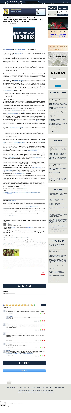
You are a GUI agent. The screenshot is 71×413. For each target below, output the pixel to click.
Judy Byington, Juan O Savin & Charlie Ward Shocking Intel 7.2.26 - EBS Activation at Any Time (57, 158)
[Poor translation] (4, 405)
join (8, 223)
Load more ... (24, 371)
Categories (65, 3)
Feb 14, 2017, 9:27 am (9, 313)
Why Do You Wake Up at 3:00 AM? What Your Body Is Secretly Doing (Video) (58, 124)
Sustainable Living (35, 3)
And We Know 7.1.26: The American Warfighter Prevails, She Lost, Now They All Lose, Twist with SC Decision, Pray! (57, 128)
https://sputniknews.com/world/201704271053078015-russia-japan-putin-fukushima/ (19, 353)
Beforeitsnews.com (12, 7)
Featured (9, 3)
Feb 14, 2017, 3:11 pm (9, 340)
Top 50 (51, 3)
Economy (13, 3)
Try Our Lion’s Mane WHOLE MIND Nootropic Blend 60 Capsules (16, 237)
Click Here (13, 227)
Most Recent (55, 3)
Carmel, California (34, 149)
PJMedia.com (38, 120)
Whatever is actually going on (9, 152)
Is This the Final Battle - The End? (55, 196)
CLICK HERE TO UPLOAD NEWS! (63, 14)
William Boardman (8, 49)
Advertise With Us (15, 387)
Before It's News (14, 1)
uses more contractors (36, 167)
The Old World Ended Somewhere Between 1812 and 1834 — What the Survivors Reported (57, 251)
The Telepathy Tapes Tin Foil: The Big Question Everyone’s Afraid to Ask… (56, 245)
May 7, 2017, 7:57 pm (9, 355)
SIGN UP (52, 76)
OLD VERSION (63, 8)
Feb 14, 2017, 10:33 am (9, 329)
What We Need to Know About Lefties (56, 275)
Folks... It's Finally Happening (54, 131)
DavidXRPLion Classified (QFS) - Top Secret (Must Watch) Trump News (57, 211)
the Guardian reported (16, 110)
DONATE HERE (52, 8)
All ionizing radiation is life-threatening (14, 88)
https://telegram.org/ (63, 58)
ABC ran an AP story (29, 117)
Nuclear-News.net (18, 53)
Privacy (29, 387)
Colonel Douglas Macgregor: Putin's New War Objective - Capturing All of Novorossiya (58, 154)
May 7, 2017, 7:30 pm (9, 347)
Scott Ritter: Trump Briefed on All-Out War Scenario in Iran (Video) (57, 200)
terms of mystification (18, 80)
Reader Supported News (19, 49)
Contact (25, 387)
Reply (36, 313)
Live (45, 3)
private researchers (12, 157)
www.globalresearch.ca (6, 208)
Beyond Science (22, 3)
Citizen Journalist (29, 227)
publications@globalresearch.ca (32, 206)
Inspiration (41, 3)
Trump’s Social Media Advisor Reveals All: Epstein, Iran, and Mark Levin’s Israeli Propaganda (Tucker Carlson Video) (57, 230)
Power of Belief (28, 3)
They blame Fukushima (32, 150)
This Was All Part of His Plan (54, 162)
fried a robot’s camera (15, 128)
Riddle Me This (52, 268)
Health (17, 3)
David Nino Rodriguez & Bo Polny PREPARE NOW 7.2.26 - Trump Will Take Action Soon (58, 145)
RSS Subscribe (55, 387)
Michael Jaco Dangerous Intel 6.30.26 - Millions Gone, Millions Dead (56, 204)
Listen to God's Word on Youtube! (58, 34)
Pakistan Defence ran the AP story (16, 127)
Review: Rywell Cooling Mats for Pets (56, 248)
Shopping (60, 3)
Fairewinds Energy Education (19, 142)
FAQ (21, 387)
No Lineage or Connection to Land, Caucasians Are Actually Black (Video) (56, 272)
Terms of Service (36, 387)
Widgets (62, 387)
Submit (58, 85)
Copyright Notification (46, 387)
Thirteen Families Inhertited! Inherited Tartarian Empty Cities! (56, 100)
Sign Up (66, 2)
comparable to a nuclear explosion (23, 99)
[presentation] (58, 82)
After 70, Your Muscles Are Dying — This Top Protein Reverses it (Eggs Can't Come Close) (58, 104)
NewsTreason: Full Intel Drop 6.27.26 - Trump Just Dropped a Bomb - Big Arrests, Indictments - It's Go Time (58, 215)
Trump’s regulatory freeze (19, 173)
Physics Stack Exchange (9, 90)
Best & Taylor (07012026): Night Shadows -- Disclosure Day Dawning (57, 165)
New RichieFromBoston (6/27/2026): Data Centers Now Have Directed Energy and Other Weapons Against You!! (58, 226)
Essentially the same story (13, 113)
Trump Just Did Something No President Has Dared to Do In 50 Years (58, 169)
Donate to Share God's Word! (58, 36)
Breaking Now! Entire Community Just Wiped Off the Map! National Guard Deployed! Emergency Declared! (58, 112)
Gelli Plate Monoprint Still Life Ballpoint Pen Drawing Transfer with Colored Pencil (57, 256)
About (8, 387)
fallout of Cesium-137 (36, 157)
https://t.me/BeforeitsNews (54, 62)
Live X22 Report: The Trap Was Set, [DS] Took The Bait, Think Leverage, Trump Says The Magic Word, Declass (58, 179)
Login (63, 2)
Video (48, 3)
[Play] (58, 23)
